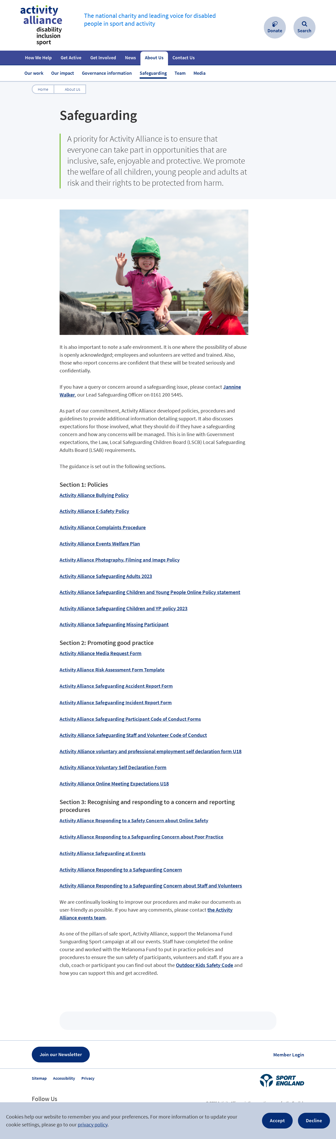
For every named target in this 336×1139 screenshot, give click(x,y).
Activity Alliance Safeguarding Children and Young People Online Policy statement (150, 592)
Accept (277, 1120)
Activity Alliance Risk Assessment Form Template (112, 669)
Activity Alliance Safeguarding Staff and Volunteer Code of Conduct (133, 735)
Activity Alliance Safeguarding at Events (102, 853)
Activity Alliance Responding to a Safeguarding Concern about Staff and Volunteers (151, 885)
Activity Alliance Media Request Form (100, 653)
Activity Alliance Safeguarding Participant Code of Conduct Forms (130, 719)
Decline (314, 1120)
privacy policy (92, 1124)
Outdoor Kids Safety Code (204, 965)
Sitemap (39, 1078)
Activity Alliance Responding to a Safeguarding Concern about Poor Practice (141, 836)
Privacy (87, 1078)
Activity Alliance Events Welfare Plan (100, 543)
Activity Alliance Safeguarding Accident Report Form (116, 686)
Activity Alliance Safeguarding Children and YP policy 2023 (123, 608)
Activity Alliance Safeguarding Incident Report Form (116, 702)
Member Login (288, 1054)
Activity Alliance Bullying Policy (94, 495)
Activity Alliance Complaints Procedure (103, 527)
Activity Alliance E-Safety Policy (94, 511)
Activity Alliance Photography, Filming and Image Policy (120, 560)
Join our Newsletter (61, 1054)
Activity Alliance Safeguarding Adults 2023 (106, 576)
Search (304, 31)
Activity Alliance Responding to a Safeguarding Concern (121, 869)
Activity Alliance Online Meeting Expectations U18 (114, 783)
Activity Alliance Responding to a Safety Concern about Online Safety (134, 820)
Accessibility (64, 1078)
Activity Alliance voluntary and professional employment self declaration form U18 (151, 751)
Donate (274, 31)
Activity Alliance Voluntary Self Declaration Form (113, 767)
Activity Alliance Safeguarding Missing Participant (114, 624)
